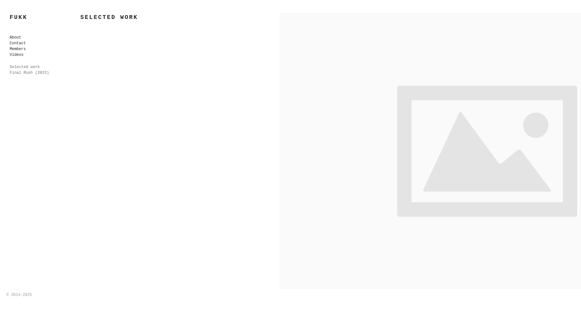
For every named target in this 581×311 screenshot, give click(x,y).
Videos (16, 55)
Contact (18, 43)
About (15, 37)
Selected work (25, 67)
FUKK (18, 17)
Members (18, 49)
